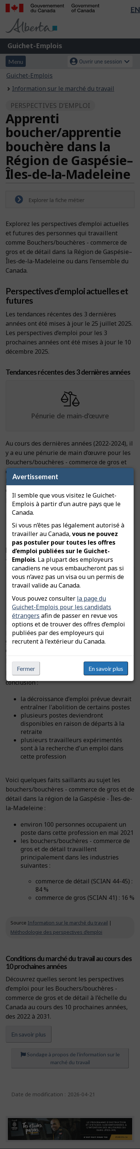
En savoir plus (105, 668)
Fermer (26, 668)
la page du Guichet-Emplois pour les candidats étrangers (61, 607)
